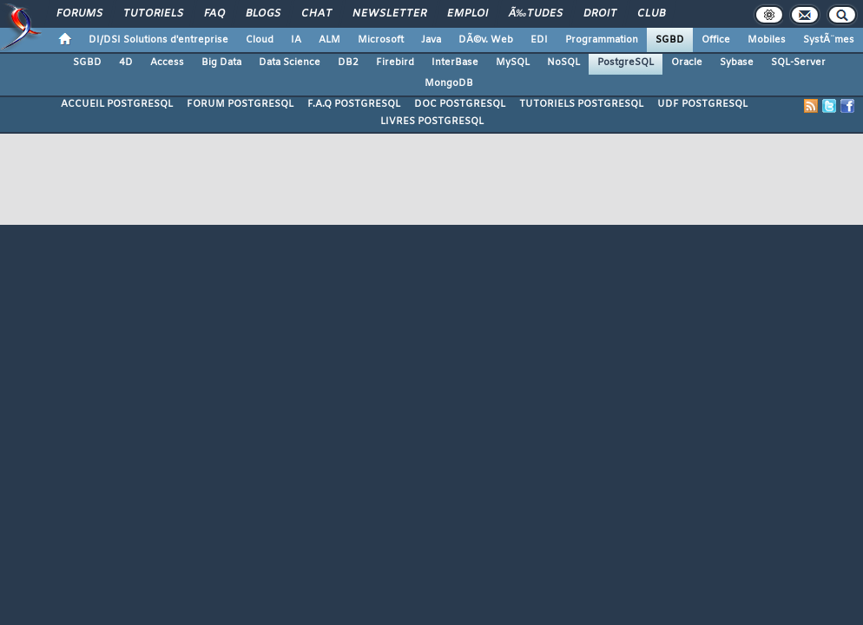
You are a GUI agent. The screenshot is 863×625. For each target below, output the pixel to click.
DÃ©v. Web (485, 40)
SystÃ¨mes (828, 40)
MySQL (513, 62)
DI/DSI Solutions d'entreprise (158, 40)
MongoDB (449, 83)
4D (126, 62)
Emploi (467, 14)
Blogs (263, 14)
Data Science (289, 62)
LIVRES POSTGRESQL (432, 121)
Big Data (221, 62)
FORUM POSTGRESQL (240, 104)
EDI (539, 40)
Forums (79, 14)
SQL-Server (798, 62)
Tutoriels (153, 14)
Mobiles (767, 40)
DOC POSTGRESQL (459, 104)
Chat (316, 14)
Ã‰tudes (535, 14)
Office (716, 40)
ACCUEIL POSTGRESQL (117, 104)
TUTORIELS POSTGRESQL (581, 104)
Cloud (259, 40)
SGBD (669, 40)
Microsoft (381, 40)
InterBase (455, 62)
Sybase (737, 62)
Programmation (601, 40)
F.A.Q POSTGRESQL (353, 104)
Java (431, 40)
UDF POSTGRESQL (702, 104)
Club (651, 14)
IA (296, 40)
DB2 (348, 62)
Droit (600, 14)
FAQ (214, 14)
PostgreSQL (625, 62)
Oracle (686, 62)
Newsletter (389, 14)
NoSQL (563, 62)
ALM (329, 40)
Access (167, 62)
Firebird (395, 62)
